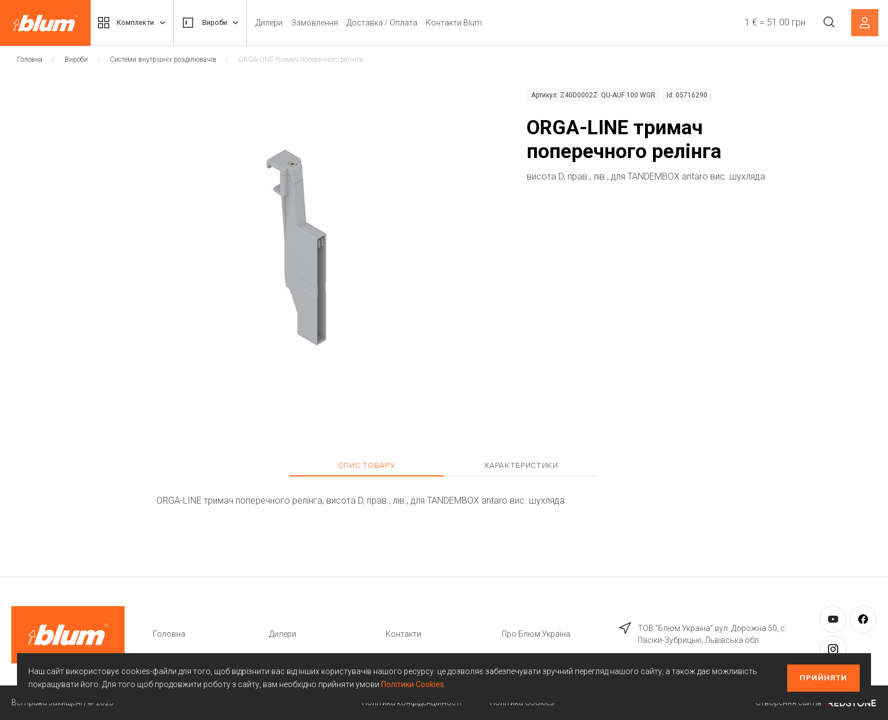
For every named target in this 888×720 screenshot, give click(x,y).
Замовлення (324, 22)
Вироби (218, 22)
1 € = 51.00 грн (773, 22)
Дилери (279, 22)
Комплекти (134, 22)
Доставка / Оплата (392, 22)
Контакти (403, 633)
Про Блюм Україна (536, 633)
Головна (29, 59)
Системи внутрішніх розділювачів (163, 59)
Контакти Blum (464, 22)
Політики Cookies (412, 684)
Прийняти (823, 678)
